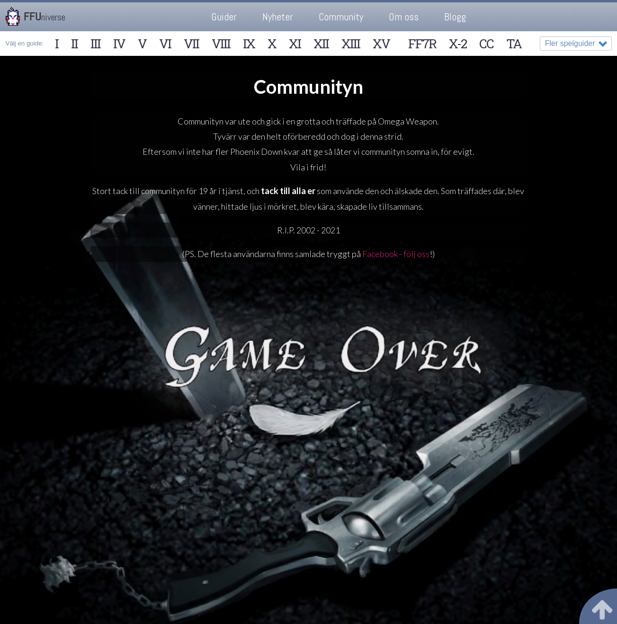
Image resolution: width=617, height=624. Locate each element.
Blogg (455, 16)
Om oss (404, 16)
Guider (224, 16)
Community (341, 16)
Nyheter (277, 16)
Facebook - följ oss (395, 254)
